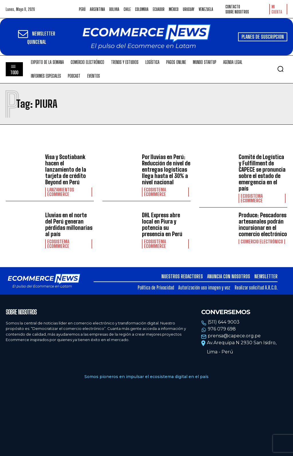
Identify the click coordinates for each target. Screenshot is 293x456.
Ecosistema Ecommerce (155, 192)
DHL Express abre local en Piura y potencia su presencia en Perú (162, 224)
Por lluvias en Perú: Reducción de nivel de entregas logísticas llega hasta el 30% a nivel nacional (166, 169)
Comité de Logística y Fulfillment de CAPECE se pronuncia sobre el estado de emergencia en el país (262, 172)
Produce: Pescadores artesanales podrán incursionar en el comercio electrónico (263, 224)
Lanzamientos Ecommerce (60, 192)
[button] (280, 69)
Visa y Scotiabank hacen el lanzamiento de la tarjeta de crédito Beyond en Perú (65, 169)
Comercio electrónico (262, 241)
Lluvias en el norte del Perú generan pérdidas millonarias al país (68, 224)
